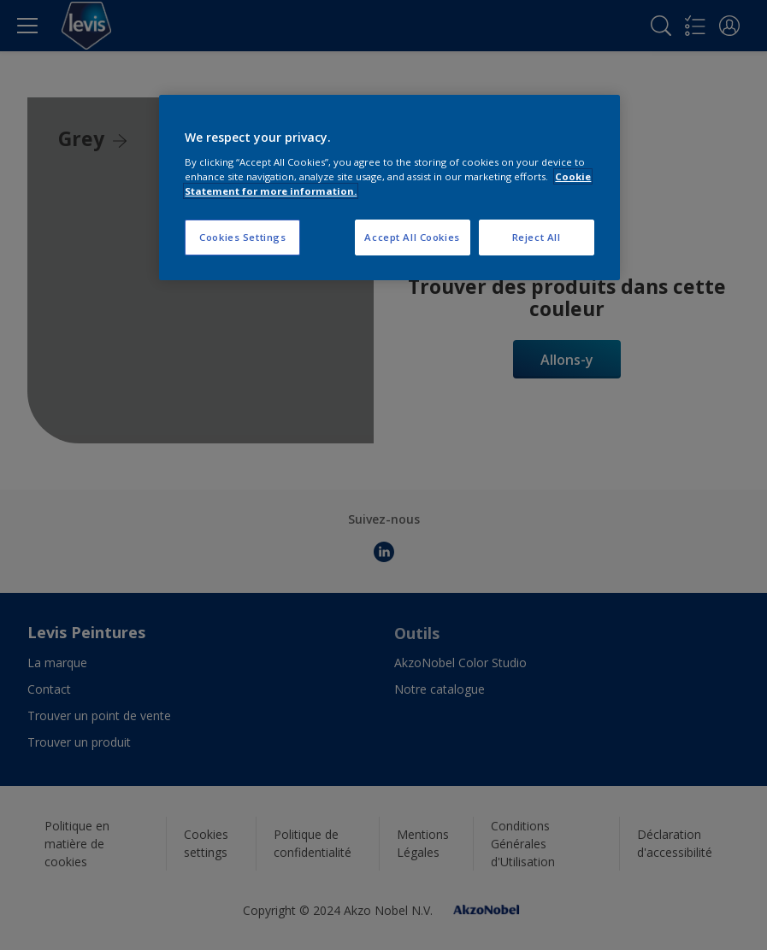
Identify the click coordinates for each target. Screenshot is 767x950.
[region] (389, 187)
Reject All (536, 237)
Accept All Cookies (411, 237)
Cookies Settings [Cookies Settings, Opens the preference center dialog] (242, 237)
